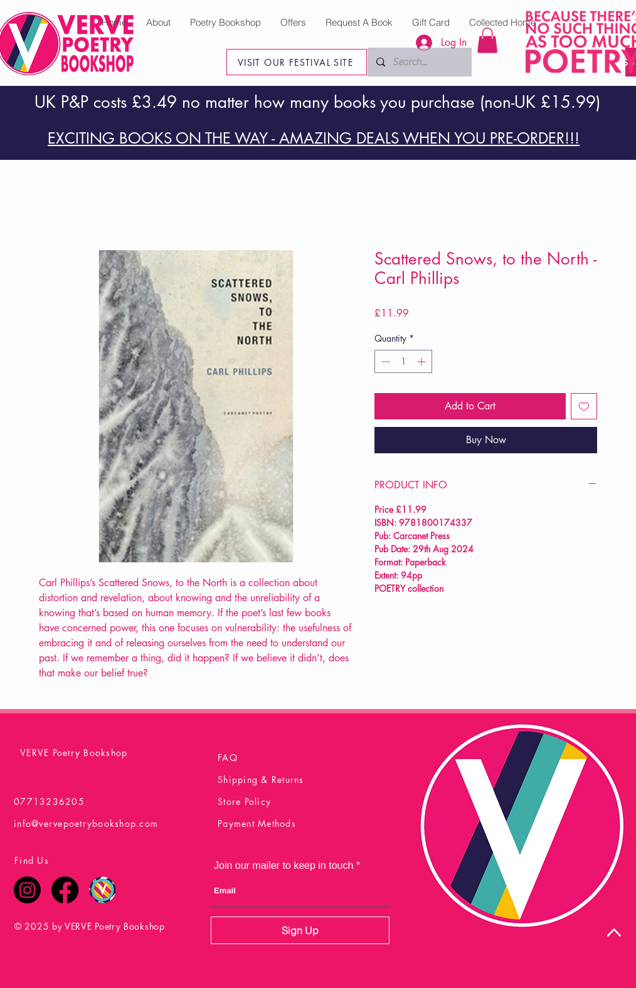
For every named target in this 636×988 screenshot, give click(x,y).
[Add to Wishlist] (584, 406)
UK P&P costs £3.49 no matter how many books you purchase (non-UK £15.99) (317, 102)
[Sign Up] (300, 930)
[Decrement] (384, 361)
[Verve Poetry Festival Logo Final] (102, 889)
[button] (487, 40)
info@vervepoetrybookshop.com (86, 823)
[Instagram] (27, 889)
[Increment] (422, 361)
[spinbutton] (403, 361)
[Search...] (446, 62)
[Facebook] (64, 889)
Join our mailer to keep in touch (283, 866)
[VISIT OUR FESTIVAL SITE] (296, 62)
